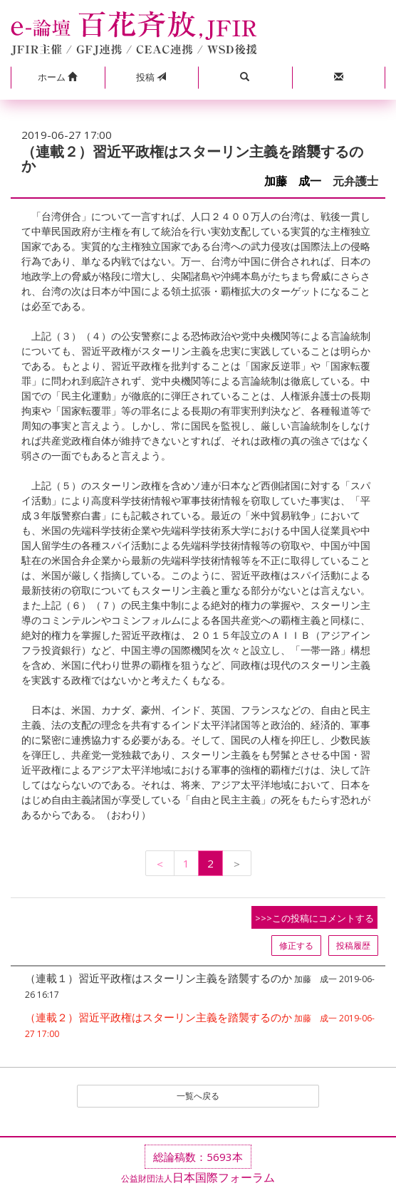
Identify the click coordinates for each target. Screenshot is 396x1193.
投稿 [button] (151, 77)
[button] (58, 77)
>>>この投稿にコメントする (314, 918)
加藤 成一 (292, 181)
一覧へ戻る (198, 1096)
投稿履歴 (353, 945)
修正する (296, 945)
